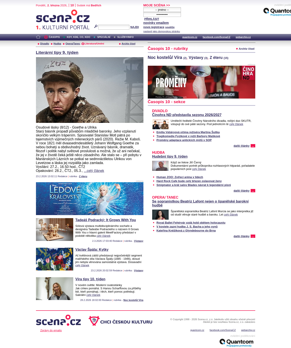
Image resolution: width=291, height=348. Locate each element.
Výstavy (138, 241)
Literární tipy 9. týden (57, 52)
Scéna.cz (43, 11)
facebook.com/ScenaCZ (216, 37)
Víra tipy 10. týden (90, 279)
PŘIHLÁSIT (151, 19)
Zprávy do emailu (51, 330)
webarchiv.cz (243, 37)
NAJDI (134, 27)
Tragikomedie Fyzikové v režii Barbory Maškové (188, 136)
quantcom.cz (189, 37)
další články (242, 145)
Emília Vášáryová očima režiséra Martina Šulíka (188, 132)
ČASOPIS (54, 37)
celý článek (103, 235)
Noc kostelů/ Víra (133, 300)
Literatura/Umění (94, 43)
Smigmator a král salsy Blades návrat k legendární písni (194, 185)
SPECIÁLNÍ (103, 37)
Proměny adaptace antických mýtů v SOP (184, 140)
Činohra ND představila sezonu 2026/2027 (187, 115)
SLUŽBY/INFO (125, 37)
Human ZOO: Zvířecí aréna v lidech (180, 177)
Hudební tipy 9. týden (170, 156)
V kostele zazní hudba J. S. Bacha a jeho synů (187, 226)
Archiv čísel (129, 43)
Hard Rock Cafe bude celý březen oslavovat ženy (189, 181)
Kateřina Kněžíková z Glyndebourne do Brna (186, 230)
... (253, 145)
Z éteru (83, 176)
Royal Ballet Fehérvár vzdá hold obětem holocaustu (191, 222)
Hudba (57, 43)
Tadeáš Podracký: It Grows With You (105, 220)
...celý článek (94, 171)
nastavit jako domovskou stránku (161, 31)
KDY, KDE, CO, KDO (78, 37)
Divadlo (44, 43)
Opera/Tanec (73, 43)
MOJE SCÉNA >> (156, 5)
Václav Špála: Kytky (92, 249)
